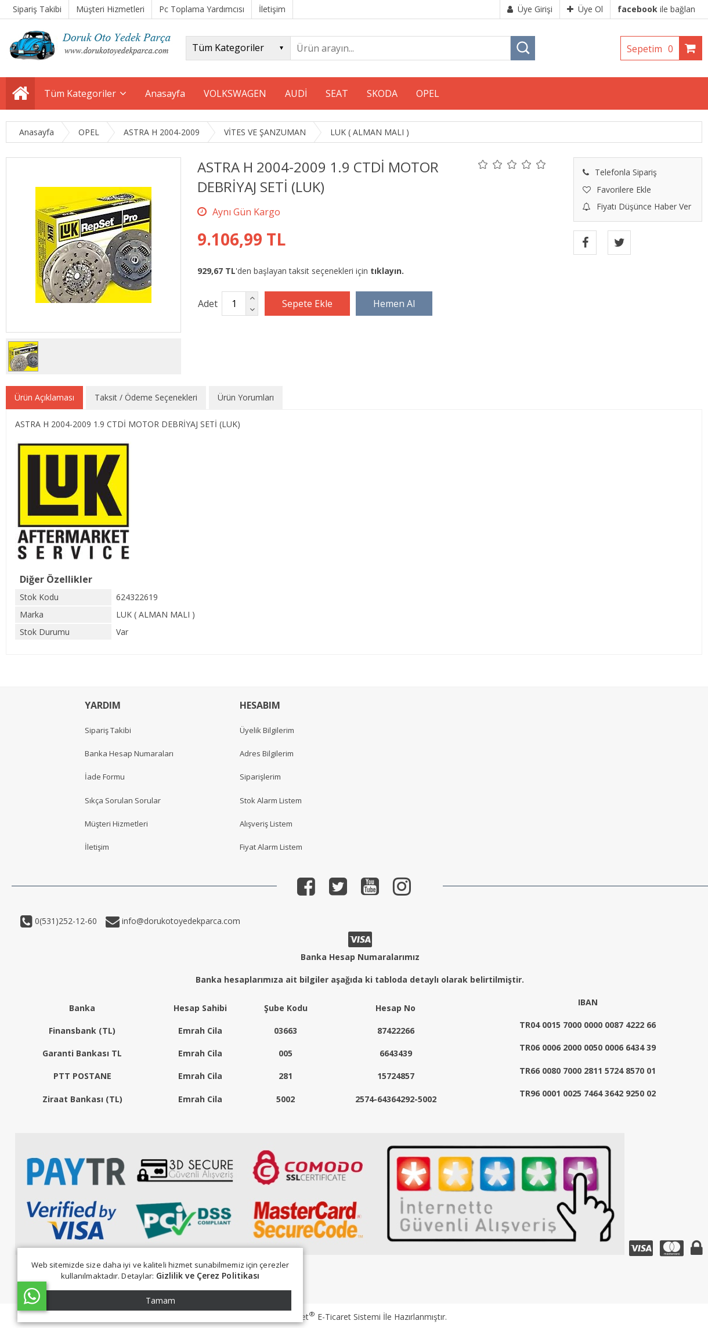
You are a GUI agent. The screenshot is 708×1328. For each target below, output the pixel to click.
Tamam (160, 1300)
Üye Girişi (529, 9)
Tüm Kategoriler (80, 93)
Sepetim (653, 48)
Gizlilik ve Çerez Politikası (208, 1275)
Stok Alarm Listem (271, 800)
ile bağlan (656, 9)
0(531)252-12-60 (64, 920)
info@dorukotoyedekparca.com (180, 920)
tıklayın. (387, 270)
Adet (208, 303)
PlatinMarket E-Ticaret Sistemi (321, 1316)
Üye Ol (585, 9)
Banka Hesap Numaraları (129, 753)
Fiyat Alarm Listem (271, 847)
